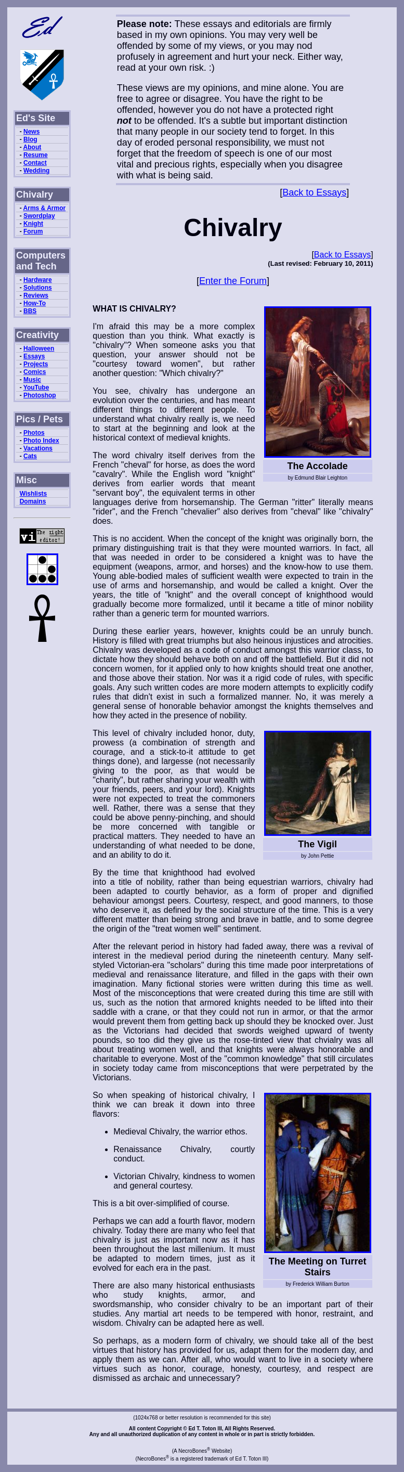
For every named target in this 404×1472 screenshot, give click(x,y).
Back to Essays (314, 192)
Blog (30, 139)
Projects (35, 364)
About (32, 147)
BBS (29, 311)
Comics (34, 372)
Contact (35, 162)
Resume (35, 155)
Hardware (37, 279)
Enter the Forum (233, 281)
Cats (30, 456)
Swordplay (39, 215)
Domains (33, 501)
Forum (33, 231)
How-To (34, 303)
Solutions (37, 287)
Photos (34, 432)
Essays (34, 356)
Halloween (38, 348)
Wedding (36, 170)
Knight (33, 223)
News (31, 131)
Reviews (35, 295)
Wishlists (33, 493)
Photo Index (41, 440)
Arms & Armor (44, 208)
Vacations (38, 448)
